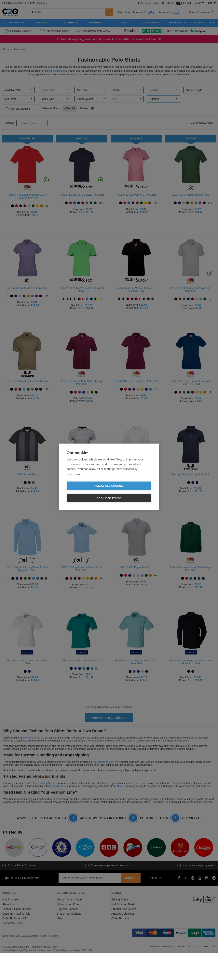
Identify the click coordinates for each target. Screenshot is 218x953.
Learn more (73, 480)
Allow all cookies (86, 492)
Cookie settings (131, 492)
